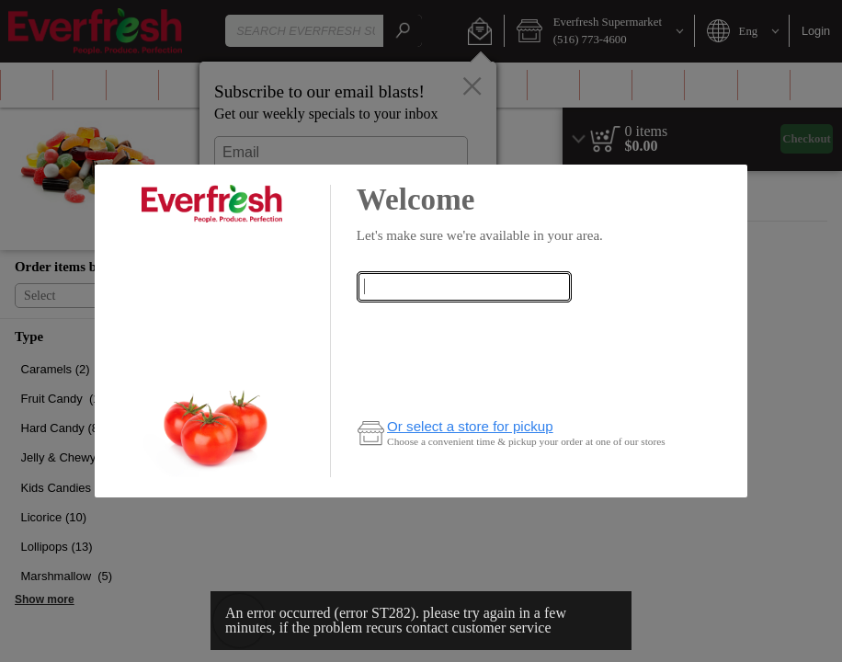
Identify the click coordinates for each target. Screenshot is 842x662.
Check (463, 323)
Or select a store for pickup (470, 426)
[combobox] (464, 286)
